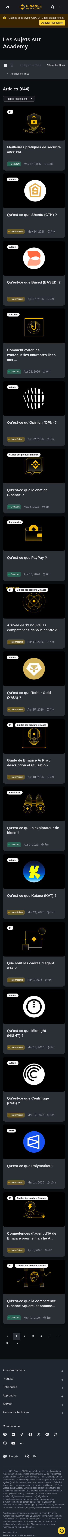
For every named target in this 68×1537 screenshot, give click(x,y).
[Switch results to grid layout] (5, 65)
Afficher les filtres (17, 73)
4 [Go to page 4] (41, 1336)
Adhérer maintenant (52, 22)
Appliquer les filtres (30, 65)
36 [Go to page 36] (7, 1343)
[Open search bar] (51, 7)
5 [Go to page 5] (49, 1336)
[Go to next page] (17, 1343)
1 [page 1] (16, 1336)
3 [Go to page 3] (33, 1336)
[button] (61, 7)
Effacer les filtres (56, 65)
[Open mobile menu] (61, 7)
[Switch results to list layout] (11, 65)
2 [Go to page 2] (25, 1336)
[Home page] (30, 7)
